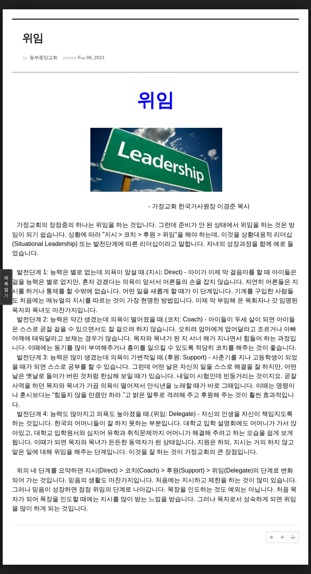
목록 (6, 287)
